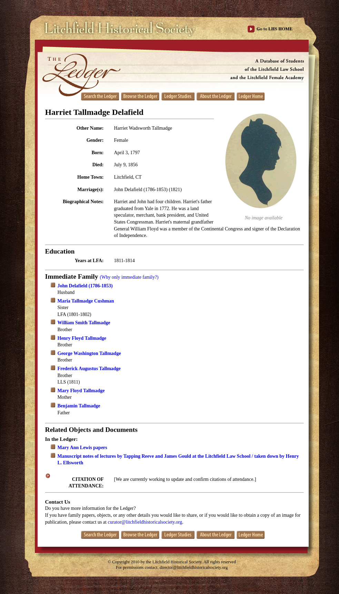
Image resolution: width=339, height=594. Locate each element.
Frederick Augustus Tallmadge (89, 368)
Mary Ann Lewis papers (82, 447)
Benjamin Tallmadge (79, 405)
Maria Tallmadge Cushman (86, 301)
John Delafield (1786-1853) (85, 285)
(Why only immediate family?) (129, 277)
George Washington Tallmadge (89, 353)
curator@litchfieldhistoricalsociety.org (145, 522)
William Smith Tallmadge (84, 322)
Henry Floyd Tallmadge (82, 338)
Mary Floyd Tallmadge (81, 390)
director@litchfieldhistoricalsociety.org (194, 567)
